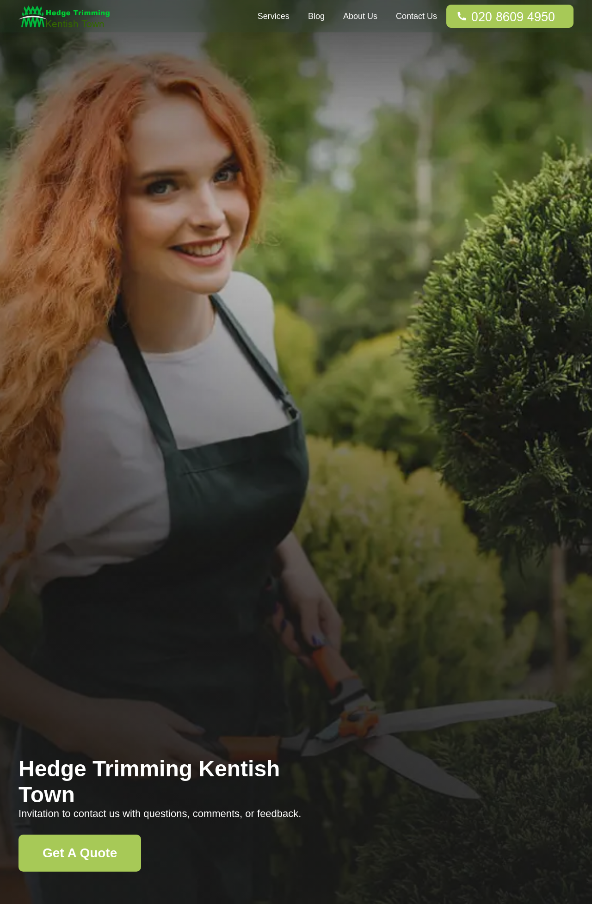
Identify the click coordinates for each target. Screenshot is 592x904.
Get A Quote (80, 853)
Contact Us (416, 16)
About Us (360, 16)
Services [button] (274, 16)
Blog (316, 16)
